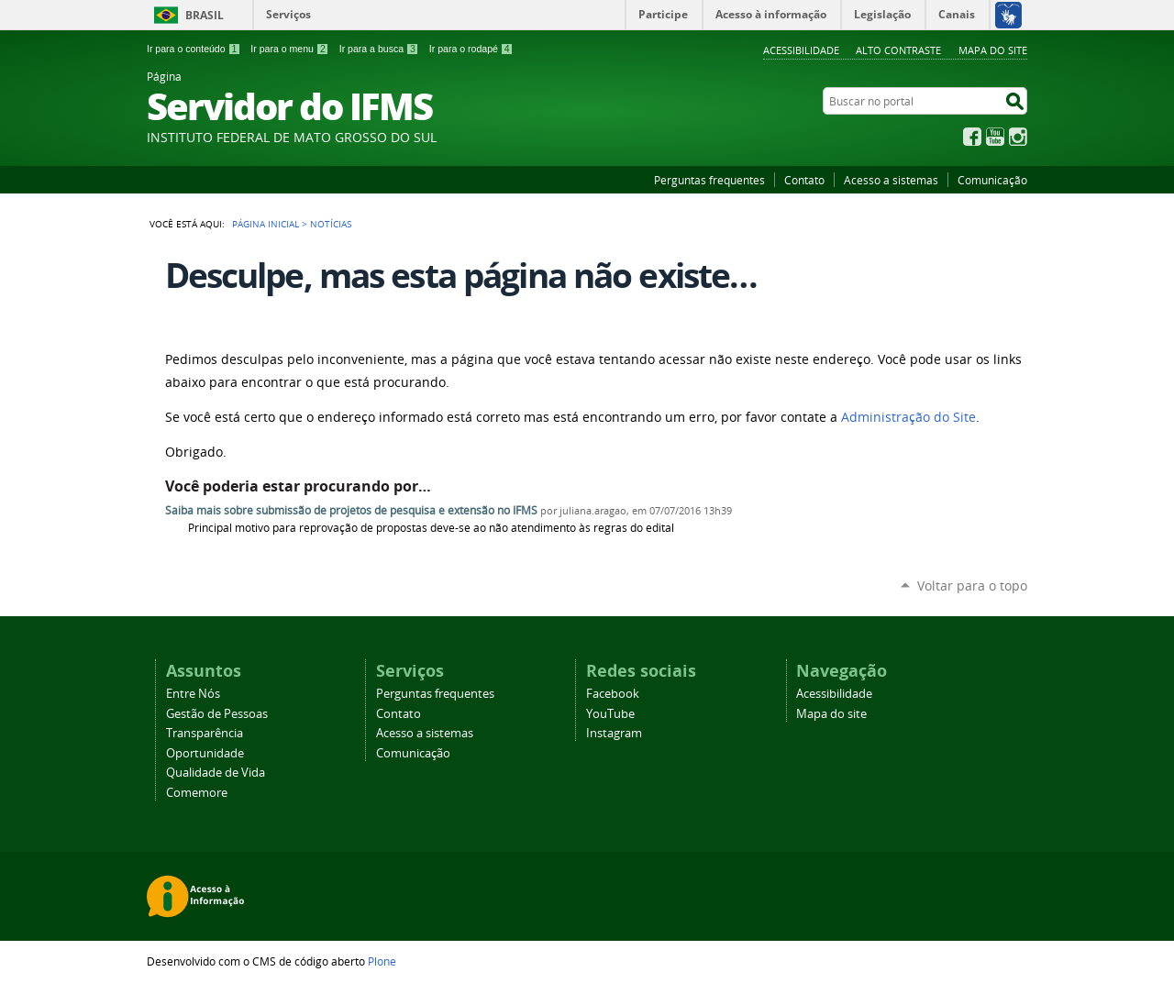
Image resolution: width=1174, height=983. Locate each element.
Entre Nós (193, 693)
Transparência (204, 733)
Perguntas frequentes (709, 179)
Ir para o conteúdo (193, 48)
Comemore (196, 793)
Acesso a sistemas (891, 179)
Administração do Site (908, 417)
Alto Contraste (898, 50)
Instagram (1018, 136)
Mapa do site (992, 50)
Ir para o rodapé (471, 48)
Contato (804, 179)
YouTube (995, 136)
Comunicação (992, 179)
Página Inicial (265, 223)
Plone (382, 961)
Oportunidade (205, 753)
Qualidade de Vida (215, 772)
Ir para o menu (289, 48)
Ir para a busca (379, 48)
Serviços (288, 14)
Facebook (972, 136)
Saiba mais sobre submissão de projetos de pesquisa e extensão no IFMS (351, 510)
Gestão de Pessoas (217, 714)
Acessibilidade (801, 50)
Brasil (204, 15)
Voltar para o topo (972, 585)
